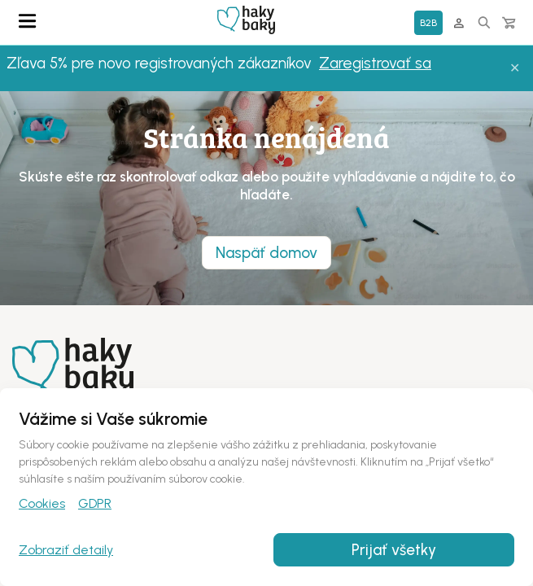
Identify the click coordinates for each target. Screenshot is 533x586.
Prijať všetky (394, 549)
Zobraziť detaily (66, 550)
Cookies (42, 503)
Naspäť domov (266, 252)
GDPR (94, 503)
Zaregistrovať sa (375, 63)
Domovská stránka (246, 20)
